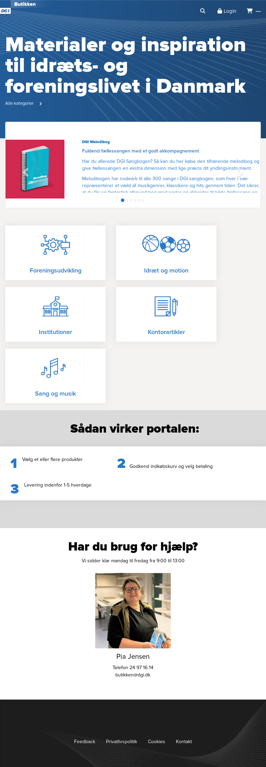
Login (227, 11)
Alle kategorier (19, 103)
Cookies (156, 741)
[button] (25, 170)
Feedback (84, 741)
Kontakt (184, 741)
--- (254, 11)
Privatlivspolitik (121, 741)
